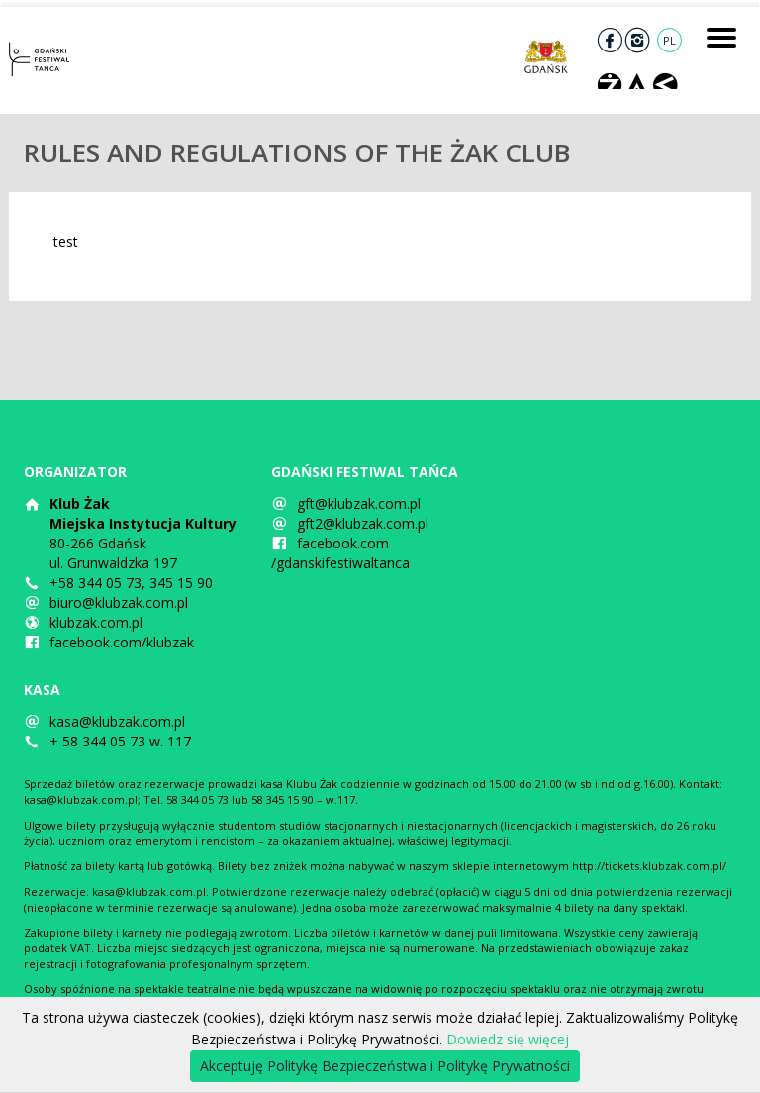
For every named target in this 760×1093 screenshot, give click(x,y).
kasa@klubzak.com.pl (117, 721)
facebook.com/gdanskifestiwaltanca (340, 553)
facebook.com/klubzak (121, 642)
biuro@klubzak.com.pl (118, 602)
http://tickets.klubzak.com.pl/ (649, 865)
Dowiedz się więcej (507, 1039)
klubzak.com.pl (95, 622)
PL (669, 40)
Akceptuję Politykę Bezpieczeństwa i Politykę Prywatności (385, 1065)
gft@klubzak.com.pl (359, 503)
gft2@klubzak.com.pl (362, 523)
